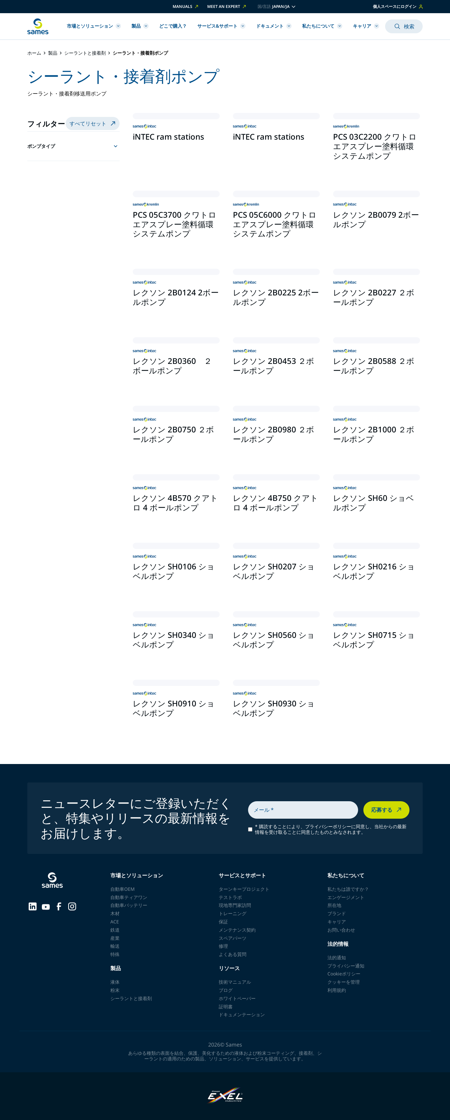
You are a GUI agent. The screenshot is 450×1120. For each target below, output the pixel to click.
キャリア (366, 26)
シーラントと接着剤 (85, 53)
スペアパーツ (232, 938)
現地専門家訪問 (235, 905)
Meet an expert (227, 6)
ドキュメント (274, 26)
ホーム (34, 53)
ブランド (336, 913)
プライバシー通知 (345, 966)
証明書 (226, 1006)
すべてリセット (93, 123)
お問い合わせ (341, 930)
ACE (114, 921)
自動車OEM (122, 889)
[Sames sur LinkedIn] (32, 906)
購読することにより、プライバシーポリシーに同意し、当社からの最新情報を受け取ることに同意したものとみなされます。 (331, 829)
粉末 (115, 990)
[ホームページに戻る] (37, 26)
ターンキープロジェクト (244, 889)
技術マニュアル (235, 982)
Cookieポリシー (343, 973)
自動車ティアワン (128, 897)
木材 (115, 913)
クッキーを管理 (343, 982)
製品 (140, 26)
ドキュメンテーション (242, 1014)
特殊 (115, 954)
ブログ (226, 990)
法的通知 (336, 957)
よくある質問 (232, 954)
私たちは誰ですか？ (348, 889)
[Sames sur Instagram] (72, 906)
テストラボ (230, 897)
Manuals (186, 6)
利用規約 (336, 990)
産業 (115, 938)
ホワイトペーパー (237, 998)
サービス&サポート (221, 26)
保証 (223, 921)
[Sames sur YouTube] (46, 906)
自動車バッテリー (128, 905)
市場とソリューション (94, 26)
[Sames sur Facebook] (59, 906)
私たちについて (322, 26)
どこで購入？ (173, 26)
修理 (223, 946)
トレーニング (232, 913)
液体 (115, 982)
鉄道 (115, 930)
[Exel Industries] (225, 1096)
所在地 (334, 905)
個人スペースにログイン (398, 6)
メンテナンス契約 (237, 930)
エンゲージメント (345, 897)
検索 (403, 26)
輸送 (115, 946)
